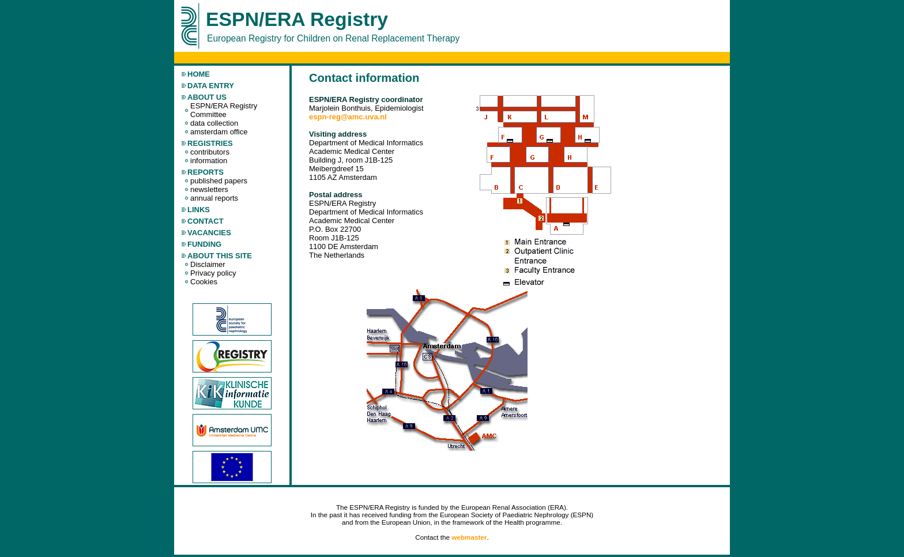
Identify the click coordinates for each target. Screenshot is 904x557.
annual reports (214, 198)
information (208, 160)
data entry (210, 85)
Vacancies (209, 232)
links (198, 209)
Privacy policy (213, 273)
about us (207, 97)
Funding (204, 244)
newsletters (209, 189)
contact (205, 221)
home (198, 74)
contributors (209, 152)
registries (210, 143)
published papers (218, 180)
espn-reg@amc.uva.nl (348, 116)
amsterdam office (218, 131)
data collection (214, 123)
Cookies (203, 281)
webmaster (469, 537)
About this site (219, 255)
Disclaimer (207, 264)
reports (205, 172)
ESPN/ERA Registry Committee (223, 110)
